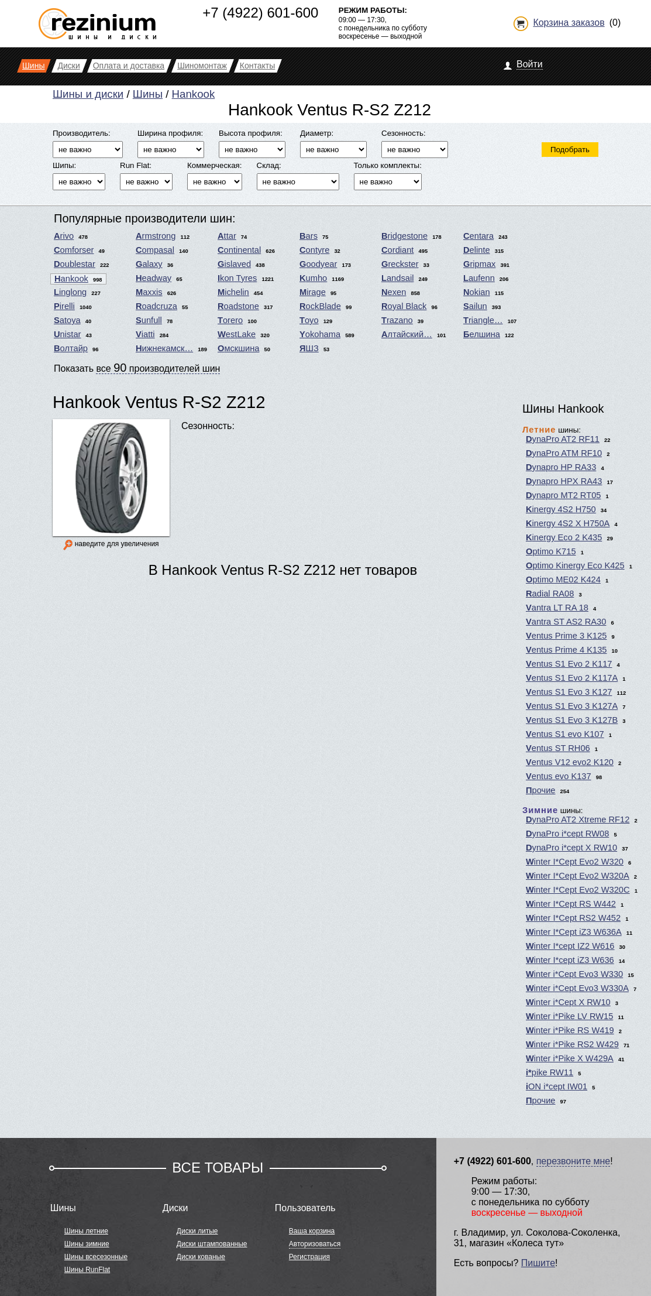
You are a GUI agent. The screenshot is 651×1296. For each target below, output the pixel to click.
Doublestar (74, 264)
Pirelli (64, 306)
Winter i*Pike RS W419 (570, 1030)
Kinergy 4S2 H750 (561, 509)
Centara (478, 236)
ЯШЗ (309, 348)
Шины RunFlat (87, 1270)
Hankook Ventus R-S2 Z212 (159, 402)
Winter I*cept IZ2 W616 (570, 946)
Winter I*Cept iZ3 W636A (574, 932)
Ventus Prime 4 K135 (566, 649)
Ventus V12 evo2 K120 (570, 762)
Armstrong (155, 236)
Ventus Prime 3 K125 (566, 635)
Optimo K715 (551, 551)
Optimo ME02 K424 (563, 579)
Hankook (193, 94)
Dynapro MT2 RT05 (563, 495)
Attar (227, 236)
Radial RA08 (550, 593)
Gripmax (479, 264)
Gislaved (234, 264)
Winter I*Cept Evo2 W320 (575, 861)
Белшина (481, 334)
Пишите (538, 1263)
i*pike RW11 (549, 1072)
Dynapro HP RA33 (561, 467)
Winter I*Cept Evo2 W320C (578, 889)
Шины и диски (88, 94)
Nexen (393, 292)
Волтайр (71, 348)
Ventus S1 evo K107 (565, 734)
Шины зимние (86, 1244)
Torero (230, 320)
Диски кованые (201, 1257)
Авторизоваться (314, 1244)
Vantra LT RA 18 (557, 607)
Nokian (476, 292)
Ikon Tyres (237, 278)
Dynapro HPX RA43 (564, 481)
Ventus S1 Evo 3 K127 (569, 692)
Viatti (145, 334)
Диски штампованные (212, 1244)
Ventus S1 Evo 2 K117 (569, 663)
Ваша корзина (312, 1231)
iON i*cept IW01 (556, 1086)
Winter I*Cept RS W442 (571, 903)
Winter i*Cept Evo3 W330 (574, 974)
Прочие (541, 790)
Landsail (397, 278)
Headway (153, 278)
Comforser (74, 250)
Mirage (312, 292)
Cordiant (397, 250)
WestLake (237, 334)
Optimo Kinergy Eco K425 (575, 565)
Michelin (233, 292)
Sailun (475, 306)
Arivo (64, 236)
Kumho (313, 278)
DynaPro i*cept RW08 (567, 833)
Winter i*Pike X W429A (570, 1058)
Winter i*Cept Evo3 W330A (577, 988)
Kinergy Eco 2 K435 (564, 537)
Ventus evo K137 (558, 776)
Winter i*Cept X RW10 (568, 1002)
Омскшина (238, 348)
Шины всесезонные (96, 1257)
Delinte (476, 250)
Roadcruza (156, 306)
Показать (137, 367)
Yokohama (319, 334)
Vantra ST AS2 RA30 (566, 621)
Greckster (400, 264)
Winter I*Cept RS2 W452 (573, 918)
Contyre (314, 250)
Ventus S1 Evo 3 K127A (572, 706)
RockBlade (320, 306)
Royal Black (403, 306)
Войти (529, 64)
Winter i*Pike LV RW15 (569, 1016)
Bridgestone (404, 236)
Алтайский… (406, 334)
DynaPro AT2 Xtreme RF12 (577, 819)
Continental (239, 250)
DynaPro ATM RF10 (564, 453)
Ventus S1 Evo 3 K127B (572, 720)
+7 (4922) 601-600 (260, 12)
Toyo (309, 320)
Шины (148, 94)
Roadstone (238, 306)
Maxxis (149, 292)
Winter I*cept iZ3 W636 (570, 960)
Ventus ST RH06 (558, 748)
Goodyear (318, 264)
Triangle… (483, 320)
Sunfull (149, 320)
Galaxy (149, 264)
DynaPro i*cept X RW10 (571, 847)
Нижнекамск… (164, 348)
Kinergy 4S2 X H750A (567, 523)
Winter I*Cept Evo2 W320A (577, 875)
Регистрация (309, 1257)
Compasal (155, 250)
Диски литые (197, 1231)
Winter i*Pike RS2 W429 (572, 1044)
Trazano (397, 320)
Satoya (67, 320)
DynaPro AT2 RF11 (563, 439)
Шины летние (86, 1231)
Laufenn (479, 278)
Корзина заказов (568, 23)
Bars (308, 236)
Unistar (67, 334)
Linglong (70, 292)
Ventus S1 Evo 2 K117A (572, 678)
